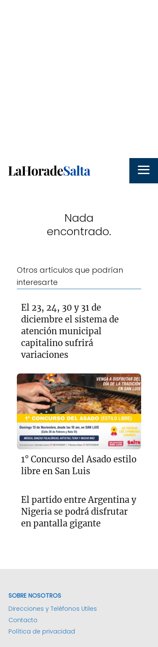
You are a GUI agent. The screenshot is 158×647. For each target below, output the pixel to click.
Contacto (22, 620)
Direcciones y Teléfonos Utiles (52, 608)
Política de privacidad (41, 631)
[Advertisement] (79, 79)
